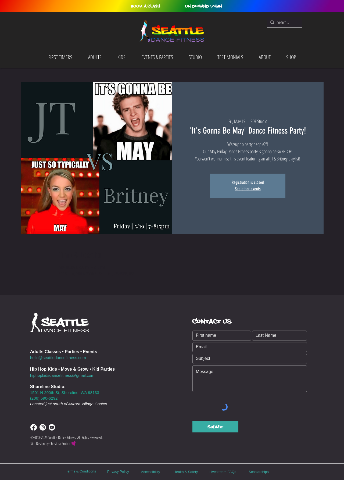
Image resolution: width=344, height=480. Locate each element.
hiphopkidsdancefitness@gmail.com (62, 375)
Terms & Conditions (81, 471)
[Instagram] (43, 427)
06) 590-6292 (46, 398)
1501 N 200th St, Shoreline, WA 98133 (64, 392)
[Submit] (215, 426)
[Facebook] (33, 427)
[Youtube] (52, 427)
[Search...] (284, 22)
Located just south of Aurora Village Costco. (69, 404)
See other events (248, 188)
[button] (145, 6)
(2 (32, 398)
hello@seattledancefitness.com (58, 357)
